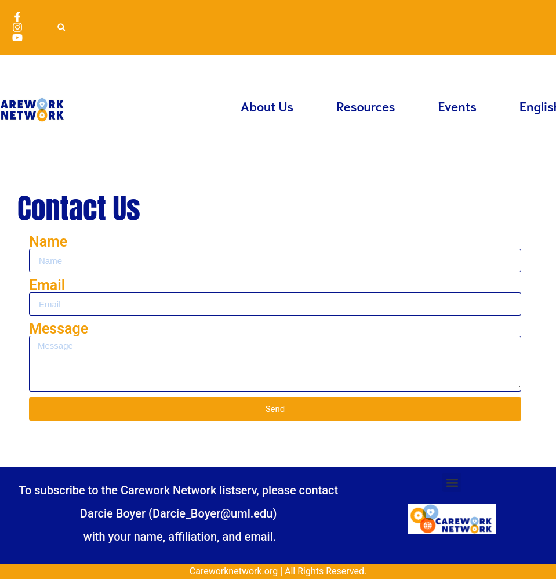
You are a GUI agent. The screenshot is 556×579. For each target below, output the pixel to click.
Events (457, 105)
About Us (267, 105)
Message (58, 328)
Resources (365, 105)
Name (48, 241)
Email (47, 285)
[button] (61, 27)
